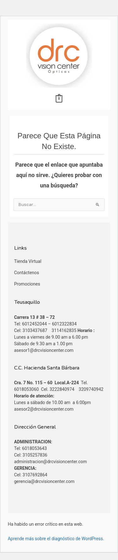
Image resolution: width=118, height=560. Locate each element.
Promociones (27, 283)
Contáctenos (26, 272)
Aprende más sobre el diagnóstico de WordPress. (56, 538)
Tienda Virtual (28, 261)
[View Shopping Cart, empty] (59, 99)
